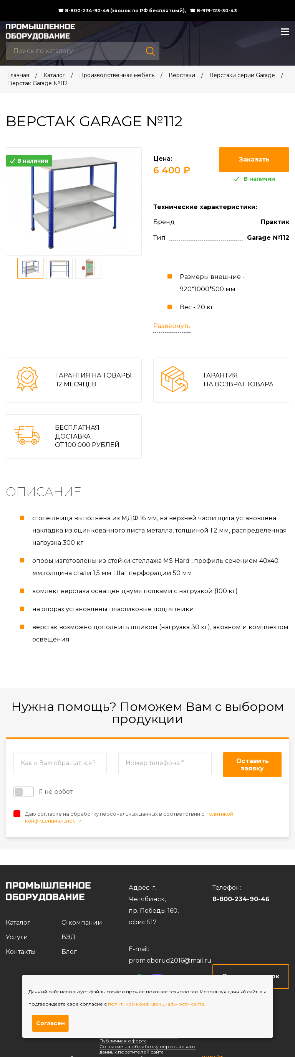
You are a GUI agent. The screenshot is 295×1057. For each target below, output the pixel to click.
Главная (18, 75)
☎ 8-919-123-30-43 (213, 10)
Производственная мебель (116, 75)
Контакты (21, 951)
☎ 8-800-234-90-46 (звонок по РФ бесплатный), (122, 10)
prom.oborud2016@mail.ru (170, 960)
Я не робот (43, 792)
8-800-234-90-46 (241, 899)
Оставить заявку (252, 764)
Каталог (54, 75)
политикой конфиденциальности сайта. (156, 1004)
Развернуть (172, 326)
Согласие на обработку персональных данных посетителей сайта (147, 1049)
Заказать (254, 159)
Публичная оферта (123, 1041)
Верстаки (182, 75)
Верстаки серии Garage (242, 75)
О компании (81, 922)
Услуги (17, 937)
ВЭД (68, 937)
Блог (69, 951)
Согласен (50, 1023)
